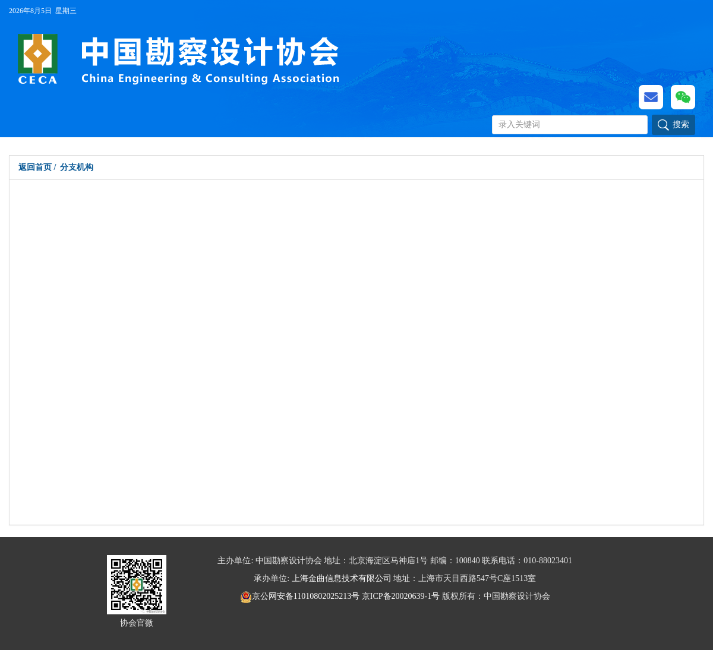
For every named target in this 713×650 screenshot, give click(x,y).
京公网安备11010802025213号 (301, 596)
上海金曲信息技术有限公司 (342, 578)
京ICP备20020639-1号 (401, 596)
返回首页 (35, 167)
